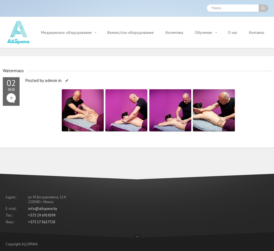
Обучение (203, 32)
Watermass (13, 70)
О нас (232, 32)
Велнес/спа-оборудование (130, 32)
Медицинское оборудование (66, 32)
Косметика (174, 32)
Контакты (256, 32)
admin (51, 80)
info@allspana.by (42, 208)
